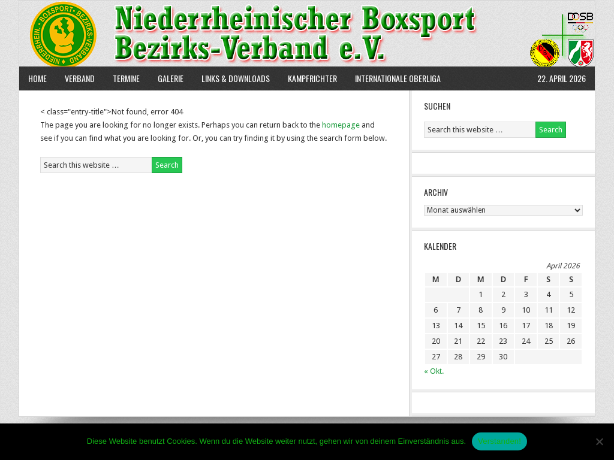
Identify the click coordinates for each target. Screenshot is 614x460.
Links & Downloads (235, 78)
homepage (341, 124)
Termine (126, 78)
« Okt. (434, 371)
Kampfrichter (308, 78)
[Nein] (599, 441)
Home (37, 78)
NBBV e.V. (307, 33)
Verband (75, 78)
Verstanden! (499, 441)
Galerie (170, 78)
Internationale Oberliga (398, 78)
